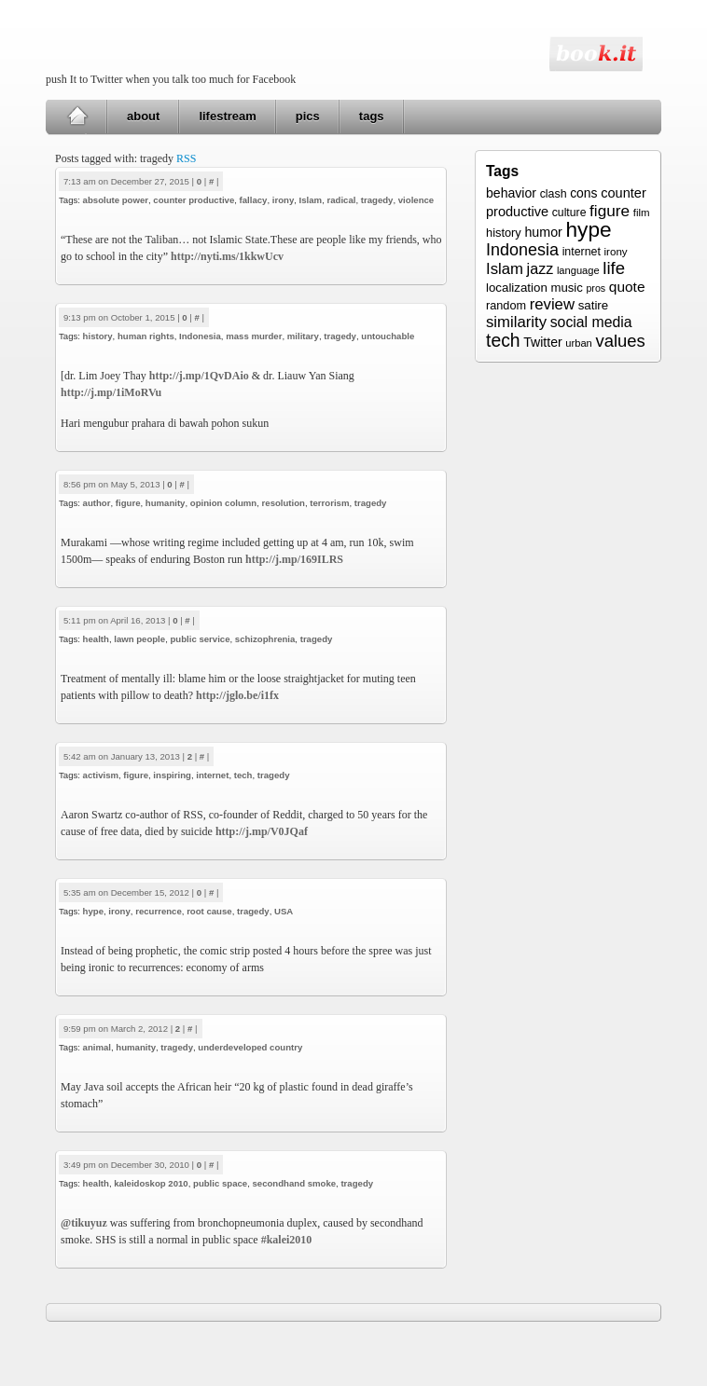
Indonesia (200, 336)
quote (627, 287)
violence (416, 200)
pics (308, 116)
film (641, 212)
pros (595, 288)
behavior (511, 192)
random (506, 305)
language (578, 270)
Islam (311, 200)
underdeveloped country (250, 1047)
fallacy (254, 200)
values (620, 340)
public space (220, 1183)
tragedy (377, 200)
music (566, 288)
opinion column (223, 503)
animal (97, 1047)
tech (243, 775)
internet (212, 775)
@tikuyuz (84, 1222)
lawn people (139, 639)
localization (517, 288)
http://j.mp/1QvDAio (199, 375)
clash (553, 193)
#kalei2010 (286, 1239)
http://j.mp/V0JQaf (261, 831)
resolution (283, 503)
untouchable (387, 336)
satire (593, 305)
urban (578, 343)
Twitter (542, 342)
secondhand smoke (295, 1183)
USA (283, 911)
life (614, 268)
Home (77, 116)
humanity (166, 503)
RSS (186, 158)
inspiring (172, 775)
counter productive (193, 200)
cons (583, 192)
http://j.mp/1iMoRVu (111, 392)
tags (371, 116)
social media (591, 322)
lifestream (227, 116)
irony (283, 200)
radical (340, 200)
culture (569, 212)
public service (199, 639)
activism (100, 775)
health (96, 639)
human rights (146, 336)
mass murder (254, 336)
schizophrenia (265, 639)
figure (128, 503)
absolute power (115, 200)
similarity (516, 322)
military (303, 336)
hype (93, 911)
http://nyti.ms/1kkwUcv (227, 256)
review (552, 304)
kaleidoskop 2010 (150, 1183)
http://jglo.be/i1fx (237, 695)
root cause (209, 911)
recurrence (158, 911)
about (143, 116)
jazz (540, 268)
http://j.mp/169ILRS (294, 559)
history (98, 336)
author (97, 503)
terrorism (329, 503)
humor (542, 232)
